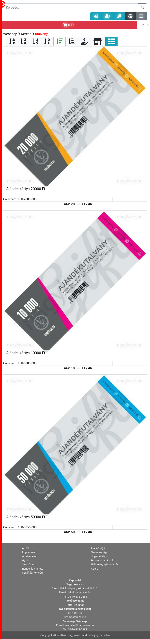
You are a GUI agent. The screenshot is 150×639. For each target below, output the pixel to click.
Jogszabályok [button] (99, 556)
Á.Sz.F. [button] (26, 548)
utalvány (41, 34)
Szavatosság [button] (99, 552)
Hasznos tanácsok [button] (102, 560)
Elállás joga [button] (98, 548)
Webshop (10, 34)
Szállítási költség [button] (32, 572)
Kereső (26, 34)
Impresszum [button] (29, 552)
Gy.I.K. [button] (26, 560)
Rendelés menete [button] (32, 568)
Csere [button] (94, 568)
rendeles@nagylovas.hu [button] (79, 625)
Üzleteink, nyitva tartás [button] (105, 564)
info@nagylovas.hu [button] (79, 592)
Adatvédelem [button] (30, 556)
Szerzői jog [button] (28, 564)
